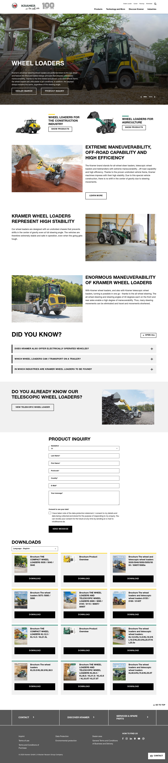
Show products (60, 129)
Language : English (21, 549)
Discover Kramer (136, 9)
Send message (60, 529)
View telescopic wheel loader (33, 407)
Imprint (21, 736)
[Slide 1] (145, 96)
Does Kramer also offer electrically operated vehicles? (52, 349)
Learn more (96, 196)
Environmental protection (66, 740)
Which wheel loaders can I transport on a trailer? (48, 359)
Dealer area (97, 736)
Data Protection (62, 736)
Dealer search (24, 91)
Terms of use (24, 740)
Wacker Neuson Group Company (50, 755)
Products (98, 9)
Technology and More (115, 9)
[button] (141, 96)
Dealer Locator (127, 3)
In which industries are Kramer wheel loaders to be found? (53, 369)
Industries (151, 9)
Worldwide (149, 3)
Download (35, 579)
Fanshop (141, 3)
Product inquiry (54, 91)
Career (136, 3)
